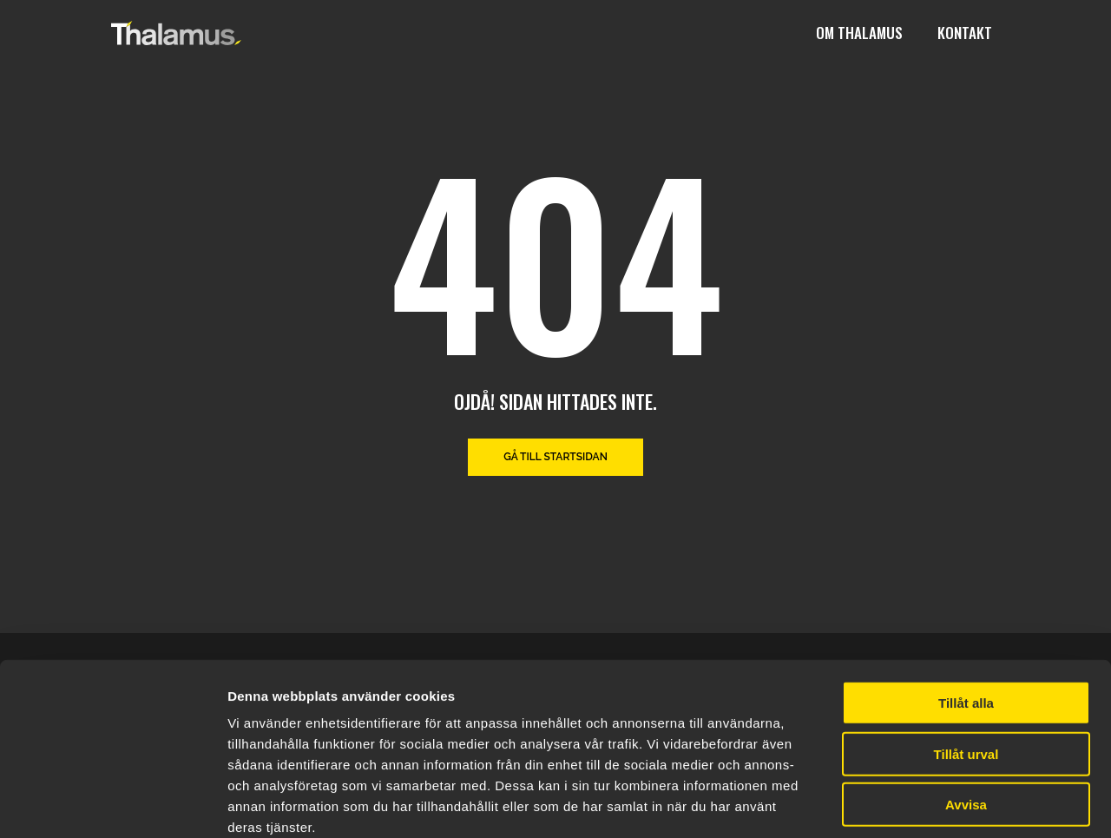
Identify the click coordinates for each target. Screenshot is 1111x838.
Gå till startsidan (555, 457)
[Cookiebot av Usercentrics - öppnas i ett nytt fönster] (112, 804)
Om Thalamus (859, 32)
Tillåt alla (966, 609)
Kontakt (964, 32)
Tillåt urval (966, 660)
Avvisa (966, 710)
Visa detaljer (943, 803)
